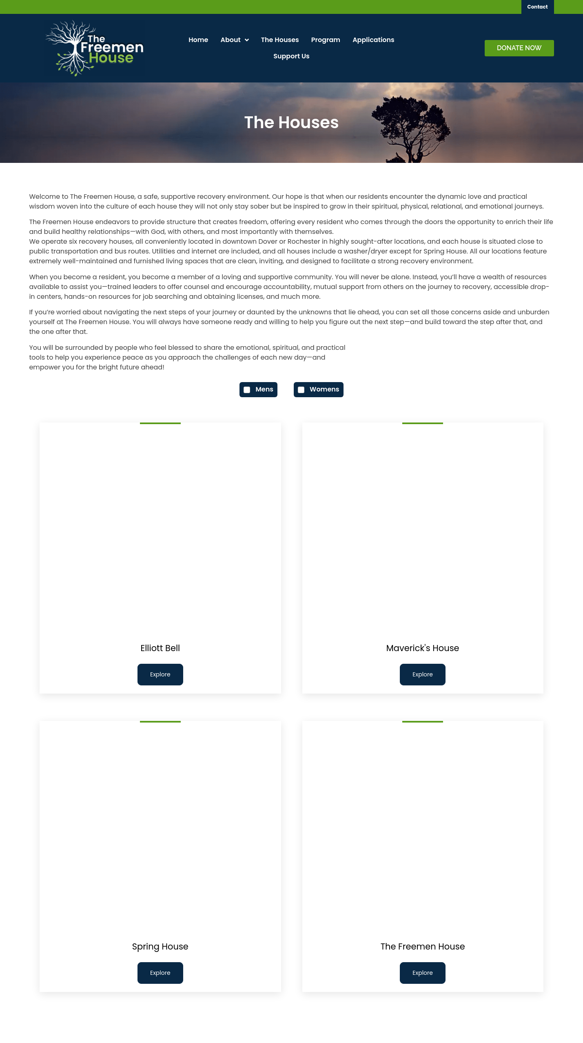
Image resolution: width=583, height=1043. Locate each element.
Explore (160, 674)
